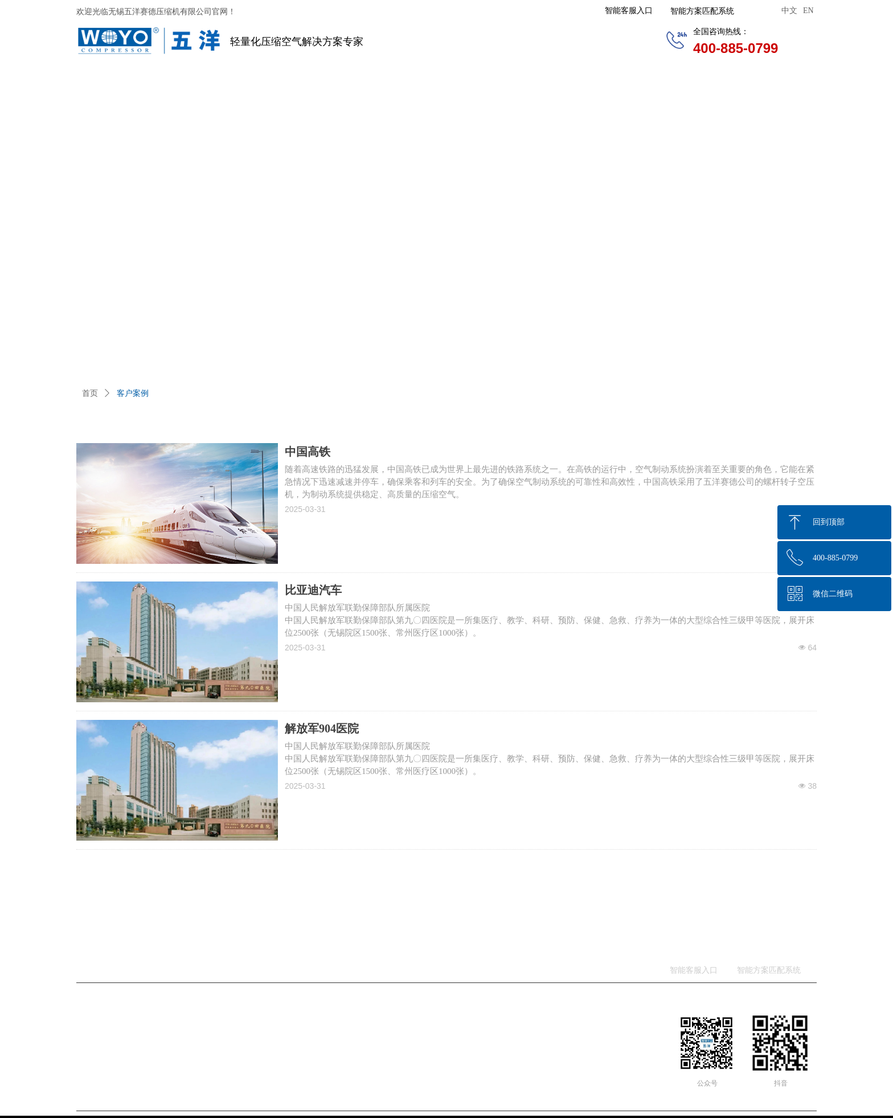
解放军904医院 (322, 728)
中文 (789, 10)
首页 (90, 393)
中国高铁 (307, 451)
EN (808, 10)
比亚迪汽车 (313, 590)
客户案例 (133, 393)
